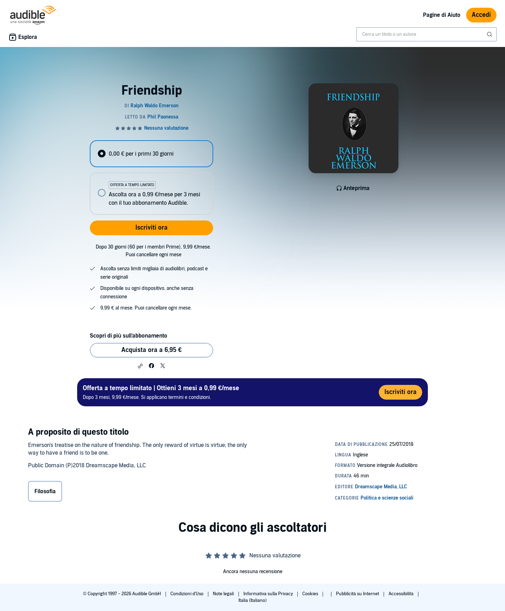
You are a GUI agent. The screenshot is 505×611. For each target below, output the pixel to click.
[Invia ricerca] (490, 34)
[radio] (151, 153)
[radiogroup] (151, 177)
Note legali (224, 594)
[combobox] (426, 34)
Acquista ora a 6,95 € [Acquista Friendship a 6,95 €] (151, 350)
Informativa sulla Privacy (268, 594)
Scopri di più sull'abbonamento (128, 335)
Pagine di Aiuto (441, 15)
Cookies (310, 594)
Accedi (481, 15)
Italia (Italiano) (252, 600)
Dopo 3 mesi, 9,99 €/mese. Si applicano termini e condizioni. (161, 392)
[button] (140, 366)
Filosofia (45, 491)
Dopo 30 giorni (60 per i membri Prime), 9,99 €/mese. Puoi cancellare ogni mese (153, 251)
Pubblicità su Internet (358, 594)
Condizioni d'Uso (187, 594)
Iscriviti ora (151, 227)
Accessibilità (402, 594)
